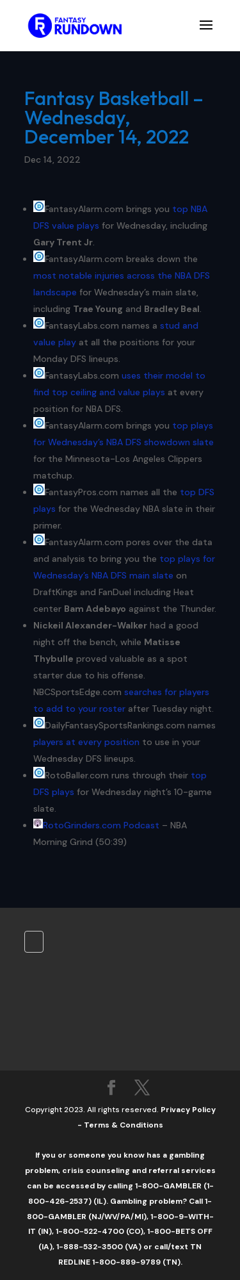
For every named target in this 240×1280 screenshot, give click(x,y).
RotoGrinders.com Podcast (101, 825)
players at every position (86, 742)
